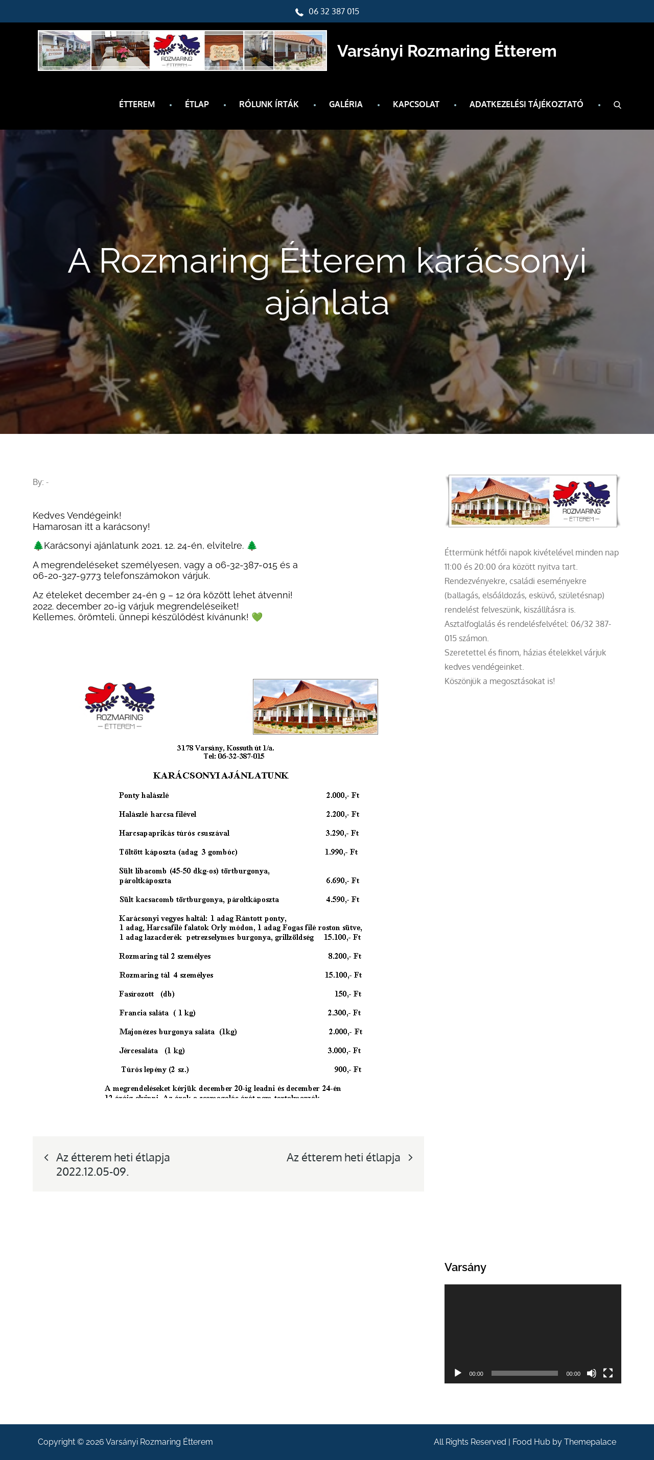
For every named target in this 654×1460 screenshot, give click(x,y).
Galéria (346, 104)
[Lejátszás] (458, 1373)
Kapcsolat (416, 104)
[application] (533, 1333)
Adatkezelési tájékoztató (526, 104)
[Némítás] (592, 1373)
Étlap (197, 104)
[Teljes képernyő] (608, 1373)
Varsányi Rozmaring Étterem (447, 50)
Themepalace (590, 1442)
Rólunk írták (269, 104)
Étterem (137, 104)
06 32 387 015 (327, 11)
